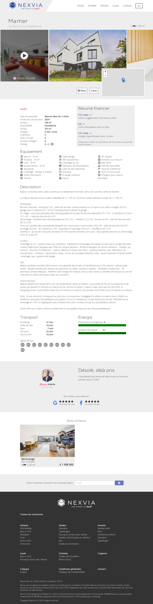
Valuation (24, 534)
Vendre (104, 5)
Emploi (23, 572)
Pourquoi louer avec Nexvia (33, 559)
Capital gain (64, 531)
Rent (100, 531)
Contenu (63, 553)
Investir (102, 525)
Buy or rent (25, 531)
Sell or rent (25, 540)
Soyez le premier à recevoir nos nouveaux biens (49, 482)
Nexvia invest (104, 528)
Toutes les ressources (31, 514)
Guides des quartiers (69, 556)
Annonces (25, 543)
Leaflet (124, 95)
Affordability (26, 528)
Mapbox (142, 95)
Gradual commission (69, 543)
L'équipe (24, 569)
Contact (127, 5)
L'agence (102, 553)
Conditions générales (70, 569)
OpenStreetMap (131, 95)
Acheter (92, 5)
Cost (22, 537)
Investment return (106, 534)
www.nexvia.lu (37, 590)
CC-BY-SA (137, 95)
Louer (115, 5)
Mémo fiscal (65, 559)
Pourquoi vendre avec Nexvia (73, 534)
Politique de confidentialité (72, 572)
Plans (82, 90)
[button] (123, 80)
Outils (80, 5)
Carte (94, 90)
